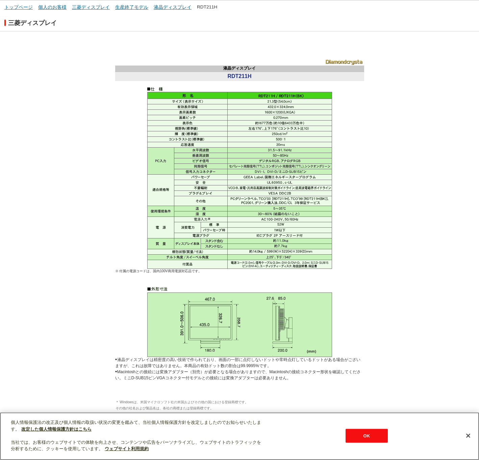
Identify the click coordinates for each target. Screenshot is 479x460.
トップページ (18, 7)
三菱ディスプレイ (91, 7)
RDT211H (207, 6)
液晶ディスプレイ (173, 7)
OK (366, 435)
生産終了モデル (131, 7)
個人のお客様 (52, 7)
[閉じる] (468, 435)
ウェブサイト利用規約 (127, 448)
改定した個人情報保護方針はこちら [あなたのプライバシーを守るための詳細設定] (56, 429)
